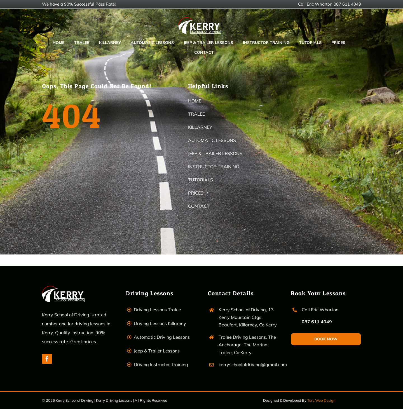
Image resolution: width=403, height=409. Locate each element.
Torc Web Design (321, 400)
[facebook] (47, 359)
